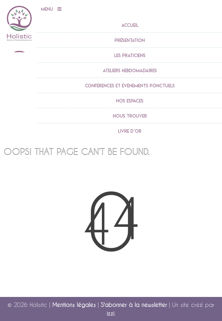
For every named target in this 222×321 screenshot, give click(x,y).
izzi (110, 313)
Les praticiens (130, 55)
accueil (129, 25)
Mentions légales (74, 304)
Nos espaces (130, 100)
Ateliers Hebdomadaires (130, 70)
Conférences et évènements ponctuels (130, 85)
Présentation (130, 40)
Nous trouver (130, 116)
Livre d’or (129, 131)
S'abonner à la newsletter (134, 304)
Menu (51, 9)
